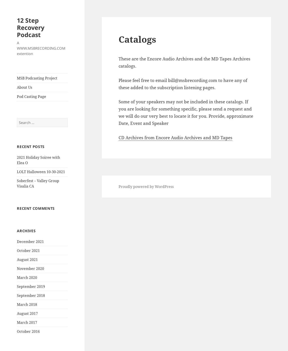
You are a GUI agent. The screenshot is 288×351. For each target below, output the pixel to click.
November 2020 (30, 268)
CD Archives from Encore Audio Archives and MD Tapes (175, 138)
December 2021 (30, 241)
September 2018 (31, 295)
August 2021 (27, 259)
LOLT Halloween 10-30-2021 (41, 171)
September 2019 (31, 286)
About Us (24, 87)
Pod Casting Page (31, 96)
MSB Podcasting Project (37, 78)
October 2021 (28, 250)
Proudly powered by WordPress (146, 186)
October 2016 (28, 331)
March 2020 (27, 277)
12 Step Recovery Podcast (30, 27)
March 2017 (27, 322)
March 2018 (27, 304)
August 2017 (27, 313)
